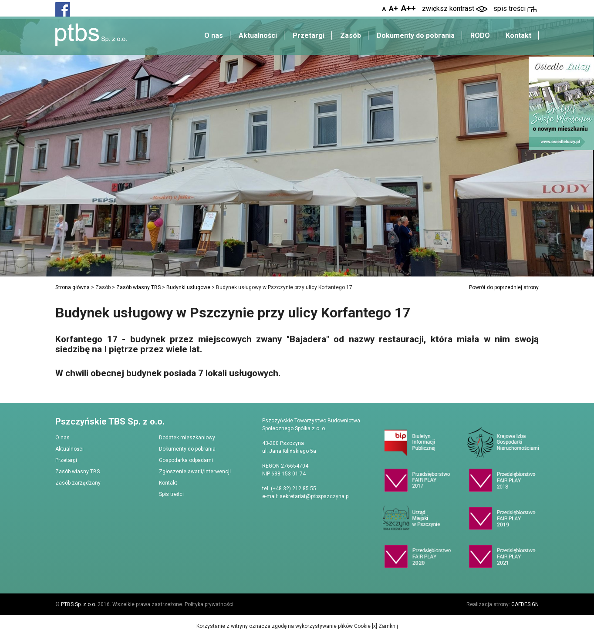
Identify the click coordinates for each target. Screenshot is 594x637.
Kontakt (518, 35)
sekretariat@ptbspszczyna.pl (315, 496)
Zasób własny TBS (138, 287)
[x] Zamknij (384, 626)
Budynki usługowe (188, 287)
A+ (393, 8)
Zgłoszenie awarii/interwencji (195, 471)
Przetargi (308, 35)
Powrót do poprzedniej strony (504, 287)
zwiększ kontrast (455, 8)
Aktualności (258, 35)
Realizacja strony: (502, 604)
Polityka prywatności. (210, 604)
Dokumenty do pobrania (416, 35)
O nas (213, 35)
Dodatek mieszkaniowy (187, 438)
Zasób (350, 35)
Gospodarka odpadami (186, 460)
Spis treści (171, 494)
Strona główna (72, 287)
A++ (408, 8)
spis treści (515, 8)
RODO (480, 35)
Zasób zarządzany (78, 483)
